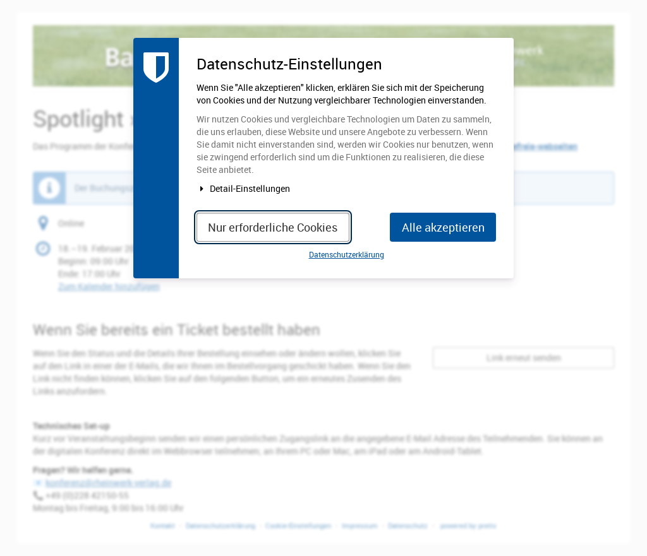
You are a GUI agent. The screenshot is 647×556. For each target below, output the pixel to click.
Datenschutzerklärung (346, 254)
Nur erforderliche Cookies (272, 227)
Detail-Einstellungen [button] (243, 188)
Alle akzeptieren (443, 227)
